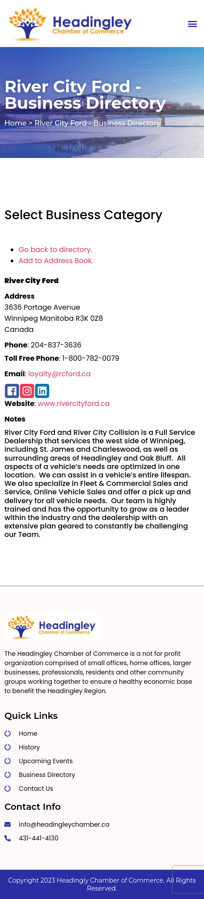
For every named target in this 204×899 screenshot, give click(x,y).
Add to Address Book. (56, 261)
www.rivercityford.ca (74, 403)
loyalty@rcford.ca (59, 374)
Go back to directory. (55, 249)
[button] (192, 23)
